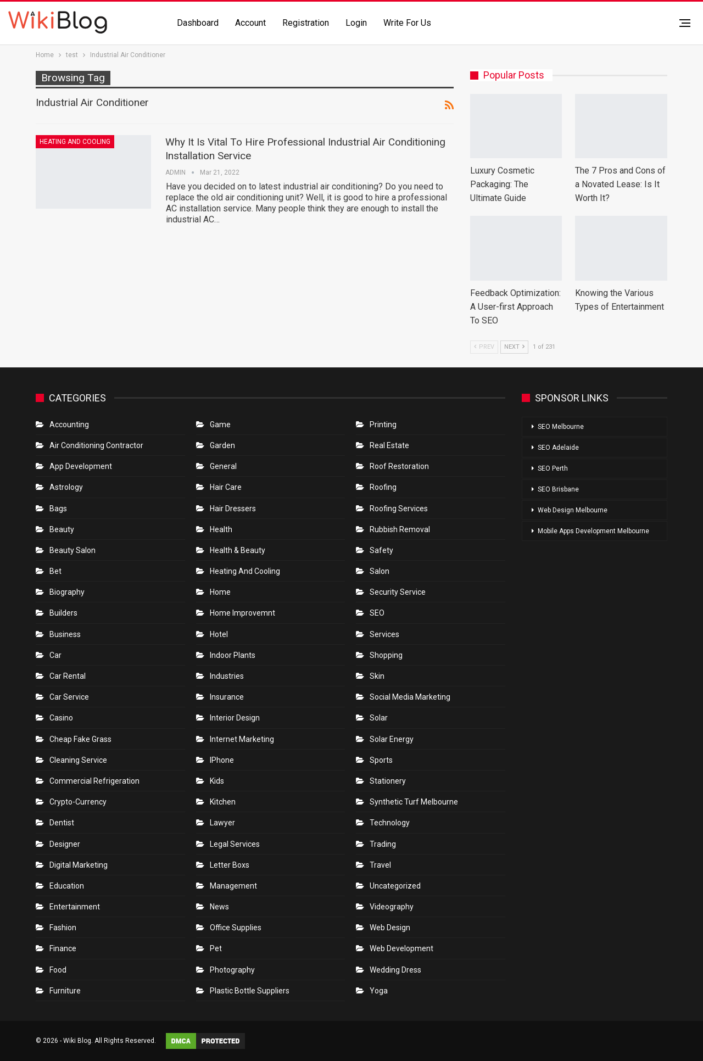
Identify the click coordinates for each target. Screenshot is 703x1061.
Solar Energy (392, 739)
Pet (216, 948)
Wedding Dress (396, 969)
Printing (383, 424)
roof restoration (399, 466)
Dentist (61, 822)
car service (69, 697)
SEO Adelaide (558, 447)
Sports (381, 760)
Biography (67, 592)
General (223, 466)
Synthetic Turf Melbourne (414, 801)
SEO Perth (553, 468)
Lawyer (222, 822)
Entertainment (74, 906)
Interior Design (235, 717)
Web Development (401, 948)
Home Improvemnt (242, 612)
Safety (381, 550)
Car (55, 655)
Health (221, 529)
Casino (61, 717)
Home (220, 592)
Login (356, 23)
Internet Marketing (242, 739)
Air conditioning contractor (96, 445)
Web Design (390, 927)
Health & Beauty (237, 550)
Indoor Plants (232, 655)
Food (57, 969)
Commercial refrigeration (94, 781)
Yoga (379, 990)
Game (220, 424)
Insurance (227, 697)
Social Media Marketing (410, 697)
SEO (377, 612)
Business (65, 634)
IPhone (222, 760)
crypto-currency (78, 801)
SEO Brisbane (558, 489)
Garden (222, 445)
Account (250, 23)
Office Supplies (235, 927)
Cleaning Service (78, 760)
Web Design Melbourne (572, 510)
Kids (217, 781)
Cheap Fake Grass (80, 739)
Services (384, 634)
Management (233, 885)
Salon (379, 571)
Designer (64, 844)
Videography (392, 906)
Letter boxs (229, 865)
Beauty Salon (72, 550)
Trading (383, 844)
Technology (390, 822)
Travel (380, 865)
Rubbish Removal (400, 529)
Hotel (219, 634)
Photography (232, 969)
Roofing (383, 487)
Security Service (398, 592)
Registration (305, 23)
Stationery (388, 781)
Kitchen (223, 801)
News (219, 906)
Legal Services (235, 844)
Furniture (65, 990)
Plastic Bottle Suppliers (249, 990)
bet (55, 571)
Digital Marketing (78, 865)
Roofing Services (399, 508)
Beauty (61, 529)
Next (514, 346)
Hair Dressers (233, 508)
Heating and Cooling (75, 142)
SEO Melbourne (561, 427)
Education (66, 885)
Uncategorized (395, 885)
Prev (484, 346)
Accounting (69, 424)
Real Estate (389, 445)
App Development (80, 466)
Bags (58, 508)
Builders (63, 612)
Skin (377, 676)
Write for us (407, 23)
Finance (62, 948)
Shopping (386, 655)
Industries (227, 676)
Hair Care (226, 487)
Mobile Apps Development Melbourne (593, 531)
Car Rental (67, 676)
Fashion (62, 927)
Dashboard (198, 23)
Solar (379, 717)
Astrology (66, 487)
